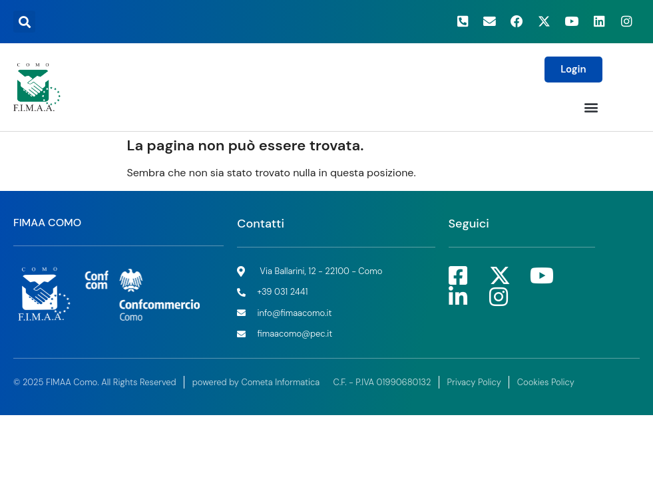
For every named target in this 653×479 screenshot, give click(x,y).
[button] (24, 22)
